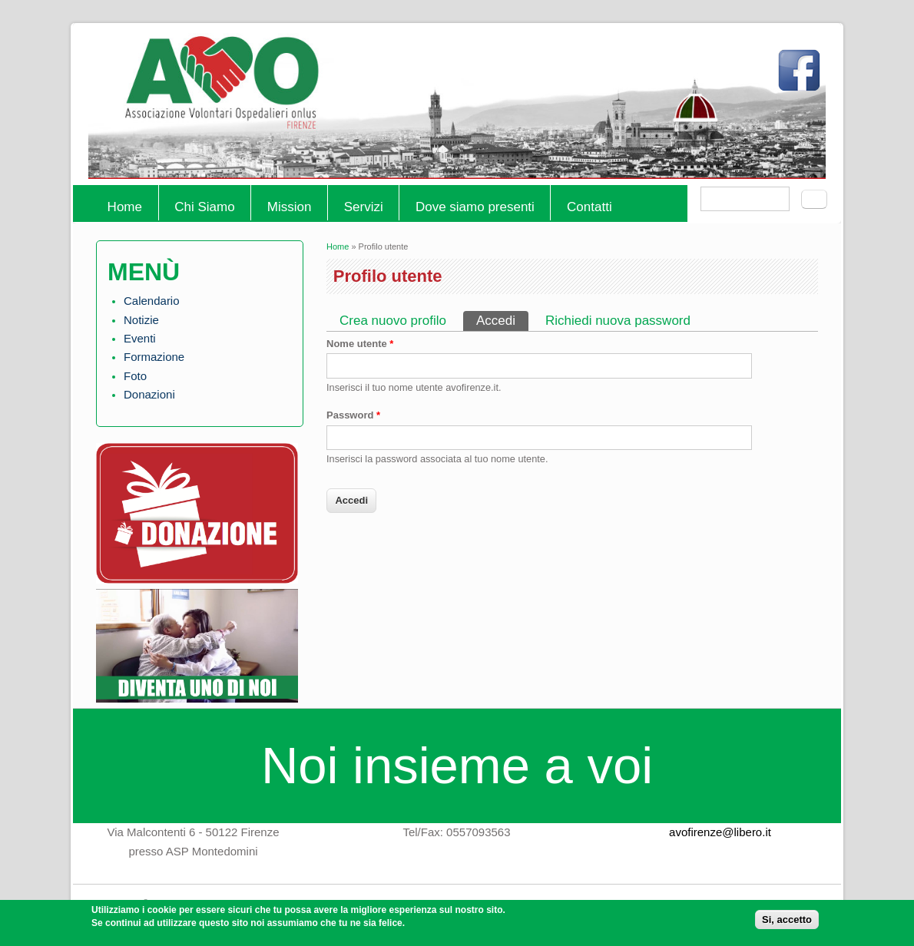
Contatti (589, 207)
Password (353, 415)
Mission (289, 207)
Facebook (803, 77)
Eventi (140, 338)
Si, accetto (787, 923)
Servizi (363, 207)
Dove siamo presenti (475, 207)
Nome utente (359, 343)
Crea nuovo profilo (392, 320)
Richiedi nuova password (617, 320)
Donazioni (149, 394)
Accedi (502, 319)
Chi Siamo (204, 207)
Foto (135, 375)
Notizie (141, 319)
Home (125, 207)
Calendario (152, 300)
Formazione (154, 356)
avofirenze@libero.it (720, 831)
